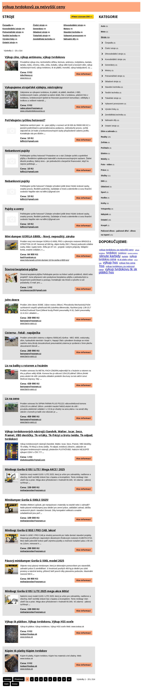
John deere (12, 300)
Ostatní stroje (8, 42)
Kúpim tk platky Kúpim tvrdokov (26, 651)
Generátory (38, 29)
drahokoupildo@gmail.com (32, 460)
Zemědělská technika (43, 39)
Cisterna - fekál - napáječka (22, 333)
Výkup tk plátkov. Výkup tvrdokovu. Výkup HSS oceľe (39, 621)
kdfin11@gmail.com (29, 141)
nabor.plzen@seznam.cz (31, 108)
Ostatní (106, 220)
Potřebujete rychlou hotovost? (25, 120)
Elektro (105, 153)
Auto (104, 26)
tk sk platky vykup (125, 259)
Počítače (106, 148)
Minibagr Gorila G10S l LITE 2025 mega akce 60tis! (37, 591)
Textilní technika (10, 35)
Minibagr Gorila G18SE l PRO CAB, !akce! (30, 530)
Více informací (83, 74)
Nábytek (106, 214)
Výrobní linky (8, 39)
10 (69, 679)
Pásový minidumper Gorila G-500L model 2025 (34, 561)
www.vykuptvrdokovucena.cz (32, 111)
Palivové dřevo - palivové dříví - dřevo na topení (118, 233)
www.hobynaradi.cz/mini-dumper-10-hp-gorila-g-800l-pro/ (44, 260)
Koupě (105, 225)
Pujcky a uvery (14, 209)
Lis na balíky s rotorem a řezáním (26, 365)
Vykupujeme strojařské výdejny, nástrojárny (33, 87)
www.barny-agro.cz (28, 323)
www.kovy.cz (25, 78)
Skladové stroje (40, 32)
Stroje (105, 37)
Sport (104, 192)
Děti (104, 181)
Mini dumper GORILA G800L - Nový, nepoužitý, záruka (39, 236)
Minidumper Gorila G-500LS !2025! (26, 500)
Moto (104, 32)
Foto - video (107, 164)
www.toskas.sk (26, 637)
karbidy (125, 256)
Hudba (105, 198)
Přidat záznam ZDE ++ (82, 16)
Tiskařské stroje (40, 35)
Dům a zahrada (109, 131)
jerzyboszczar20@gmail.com (33, 290)
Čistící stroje (39, 25)
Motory (67, 29)
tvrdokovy (122, 253)
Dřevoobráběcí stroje (73, 25)
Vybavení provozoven (73, 35)
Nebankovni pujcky (17, 150)
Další (6, 684)
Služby (106, 175)
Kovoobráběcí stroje (11, 29)
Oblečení (106, 187)
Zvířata (105, 142)
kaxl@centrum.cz (28, 257)
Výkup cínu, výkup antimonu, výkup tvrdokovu (35, 57)
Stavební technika (72, 32)
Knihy (105, 203)
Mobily (105, 159)
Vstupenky (107, 209)
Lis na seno (12, 398)
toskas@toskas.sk (28, 634)
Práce (105, 170)
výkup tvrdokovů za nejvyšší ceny (34, 7)
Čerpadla (6, 25)
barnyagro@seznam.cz (30, 321)
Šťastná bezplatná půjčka (21, 269)
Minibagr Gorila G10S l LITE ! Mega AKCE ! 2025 (35, 469)
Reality (106, 137)
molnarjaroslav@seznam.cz (32, 490)
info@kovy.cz (26, 75)
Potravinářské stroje (11, 32)
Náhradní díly (70, 39)
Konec (15, 684)
